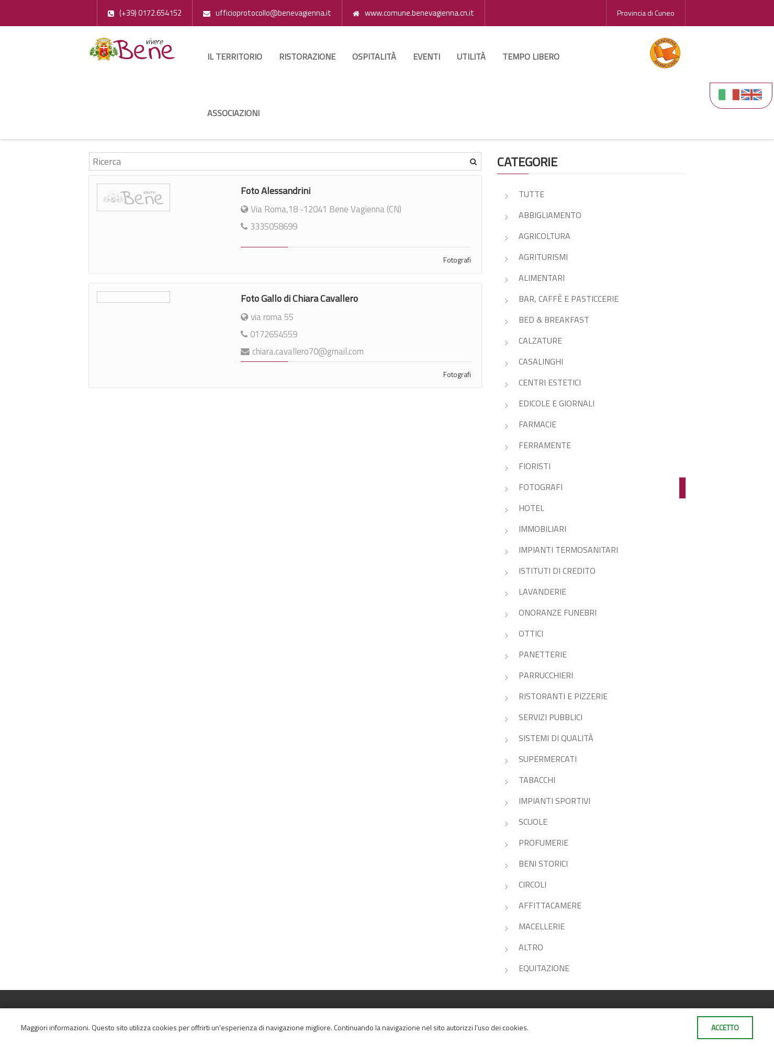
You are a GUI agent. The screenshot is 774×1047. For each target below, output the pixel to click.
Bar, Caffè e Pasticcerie (569, 298)
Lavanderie (542, 591)
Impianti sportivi (554, 800)
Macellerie (542, 926)
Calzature (540, 340)
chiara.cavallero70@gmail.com (308, 351)
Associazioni (233, 113)
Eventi (426, 56)
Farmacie (537, 424)
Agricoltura (544, 236)
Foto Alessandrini (275, 191)
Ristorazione (307, 56)
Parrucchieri (546, 675)
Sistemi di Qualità (556, 738)
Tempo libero (530, 56)
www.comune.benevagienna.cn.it (419, 13)
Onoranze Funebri (558, 612)
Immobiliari (542, 528)
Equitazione (544, 968)
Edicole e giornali (556, 403)
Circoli (532, 884)
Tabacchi (537, 779)
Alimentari (542, 277)
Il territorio (234, 56)
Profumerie (543, 842)
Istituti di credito (557, 570)
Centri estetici (550, 382)
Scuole (533, 821)
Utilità (471, 56)
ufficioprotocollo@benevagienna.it (273, 13)
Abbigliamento (550, 215)
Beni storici (543, 863)
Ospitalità (374, 56)
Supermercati (548, 759)
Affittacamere (550, 905)
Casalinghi (541, 361)
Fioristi (535, 466)
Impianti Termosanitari (568, 549)
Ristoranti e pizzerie (563, 696)
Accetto (725, 1027)
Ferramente (545, 445)
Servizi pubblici (550, 717)
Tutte (531, 194)
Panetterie (543, 654)
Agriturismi (543, 257)
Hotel (531, 508)
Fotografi (457, 259)
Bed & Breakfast (554, 319)
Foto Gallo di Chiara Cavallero (299, 298)
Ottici (531, 633)
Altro (531, 947)
